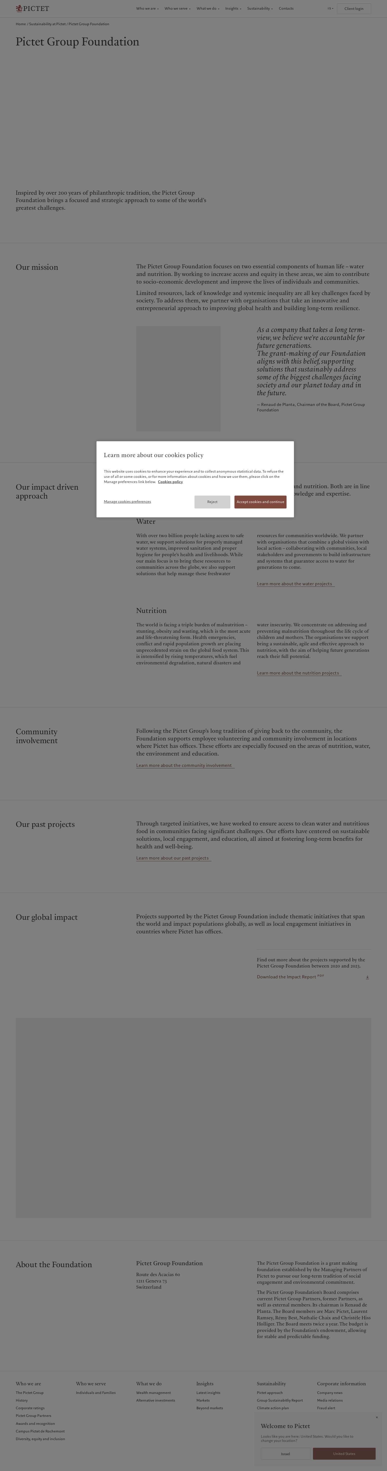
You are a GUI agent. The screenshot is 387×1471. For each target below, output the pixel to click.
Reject (212, 501)
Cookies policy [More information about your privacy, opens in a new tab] (170, 481)
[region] (195, 479)
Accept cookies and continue (260, 501)
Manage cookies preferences (127, 501)
